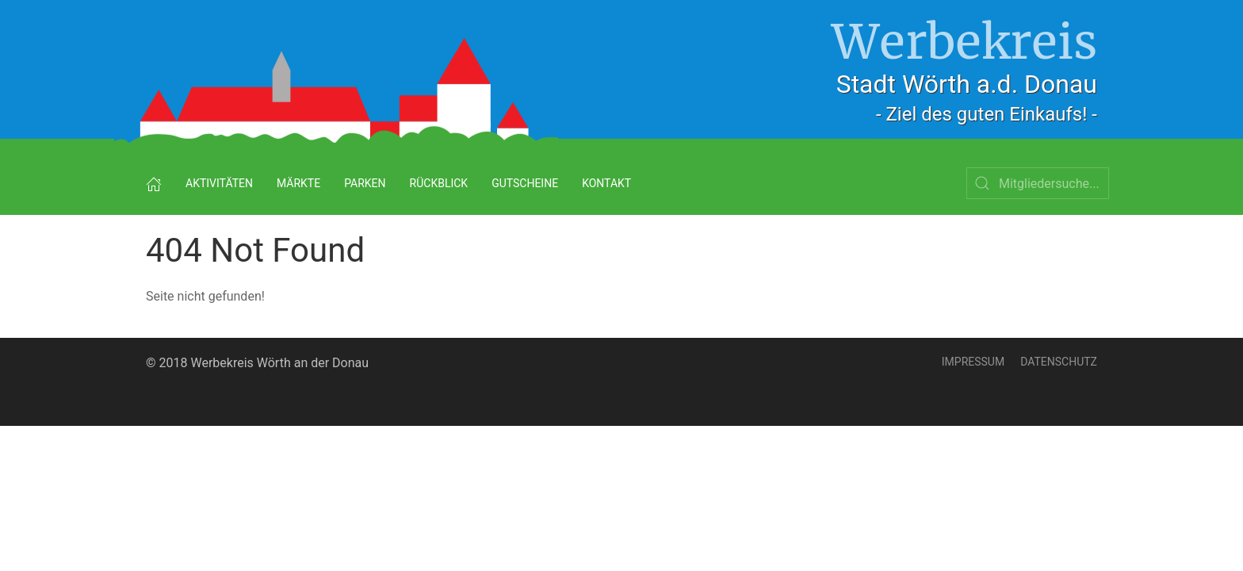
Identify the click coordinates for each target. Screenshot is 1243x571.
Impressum (973, 361)
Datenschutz (1058, 361)
